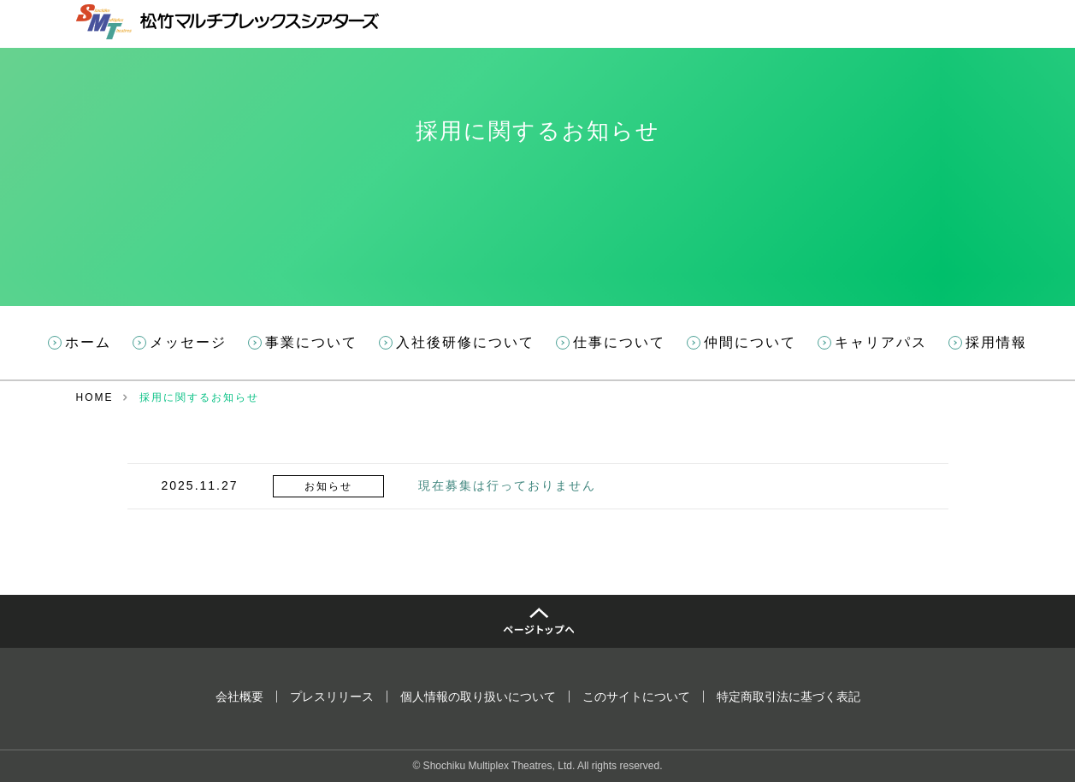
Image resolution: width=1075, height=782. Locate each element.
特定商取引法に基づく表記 (788, 696)
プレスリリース (332, 696)
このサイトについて (636, 696)
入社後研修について (465, 343)
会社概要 (239, 696)
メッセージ (188, 343)
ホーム (88, 343)
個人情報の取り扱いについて (478, 696)
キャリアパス (881, 343)
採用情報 (996, 343)
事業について (311, 343)
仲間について (750, 343)
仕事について (619, 343)
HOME (95, 397)
